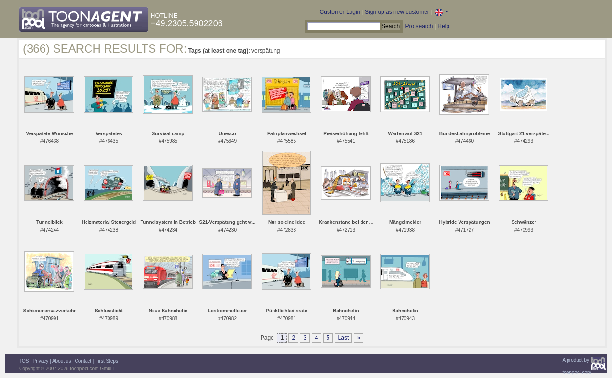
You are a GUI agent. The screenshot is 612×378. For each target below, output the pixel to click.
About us (61, 361)
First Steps (106, 361)
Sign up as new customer (397, 12)
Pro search (419, 26)
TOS (24, 361)
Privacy (41, 361)
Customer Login (340, 12)
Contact (83, 361)
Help (443, 26)
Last (343, 337)
